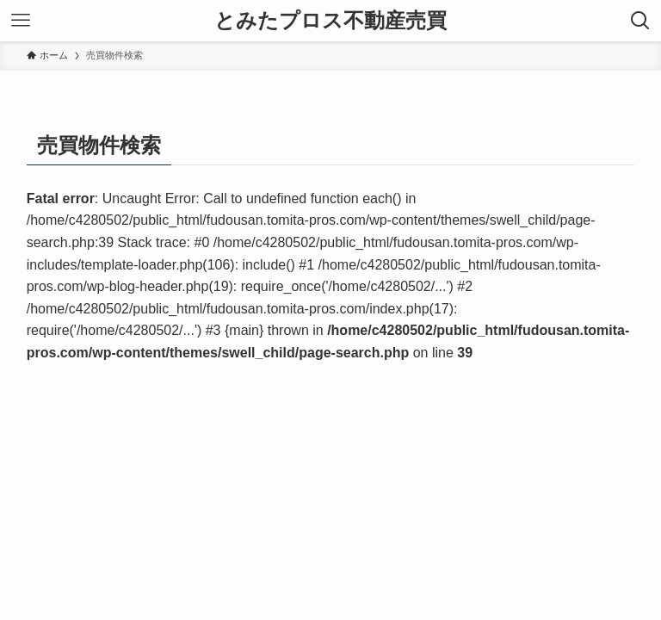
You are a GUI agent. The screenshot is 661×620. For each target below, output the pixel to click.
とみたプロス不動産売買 (330, 20)
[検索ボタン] (640, 20)
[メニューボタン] (20, 20)
